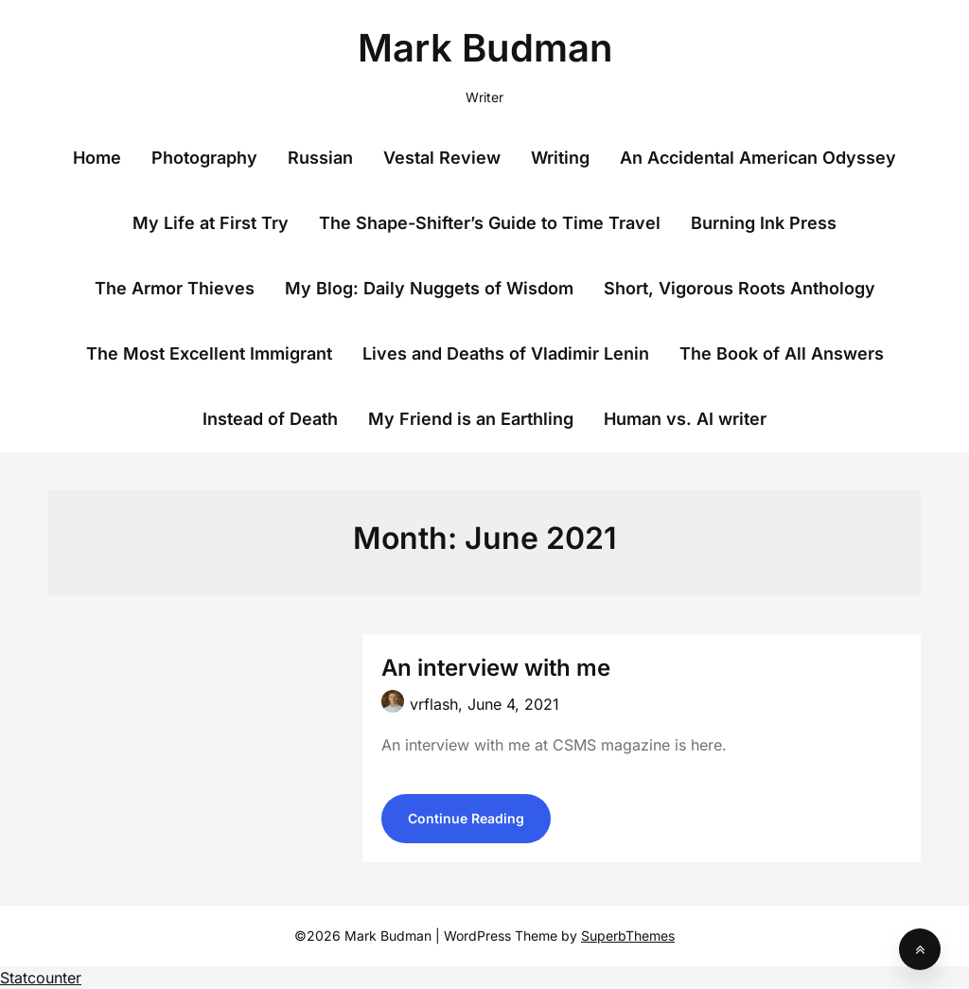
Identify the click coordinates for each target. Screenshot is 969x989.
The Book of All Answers (781, 353)
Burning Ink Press (764, 223)
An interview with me (495, 667)
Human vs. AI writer (685, 419)
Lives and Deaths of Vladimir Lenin (505, 353)
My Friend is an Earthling (470, 419)
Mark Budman (485, 48)
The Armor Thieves (175, 288)
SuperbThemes (628, 935)
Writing (560, 158)
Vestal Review (442, 158)
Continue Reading (466, 818)
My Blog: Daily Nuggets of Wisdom (429, 288)
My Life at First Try (210, 223)
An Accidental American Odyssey (758, 158)
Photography (204, 158)
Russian (320, 158)
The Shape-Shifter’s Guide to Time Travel (490, 223)
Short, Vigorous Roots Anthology (739, 288)
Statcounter (40, 977)
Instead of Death (270, 419)
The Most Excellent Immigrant (209, 353)
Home (97, 158)
